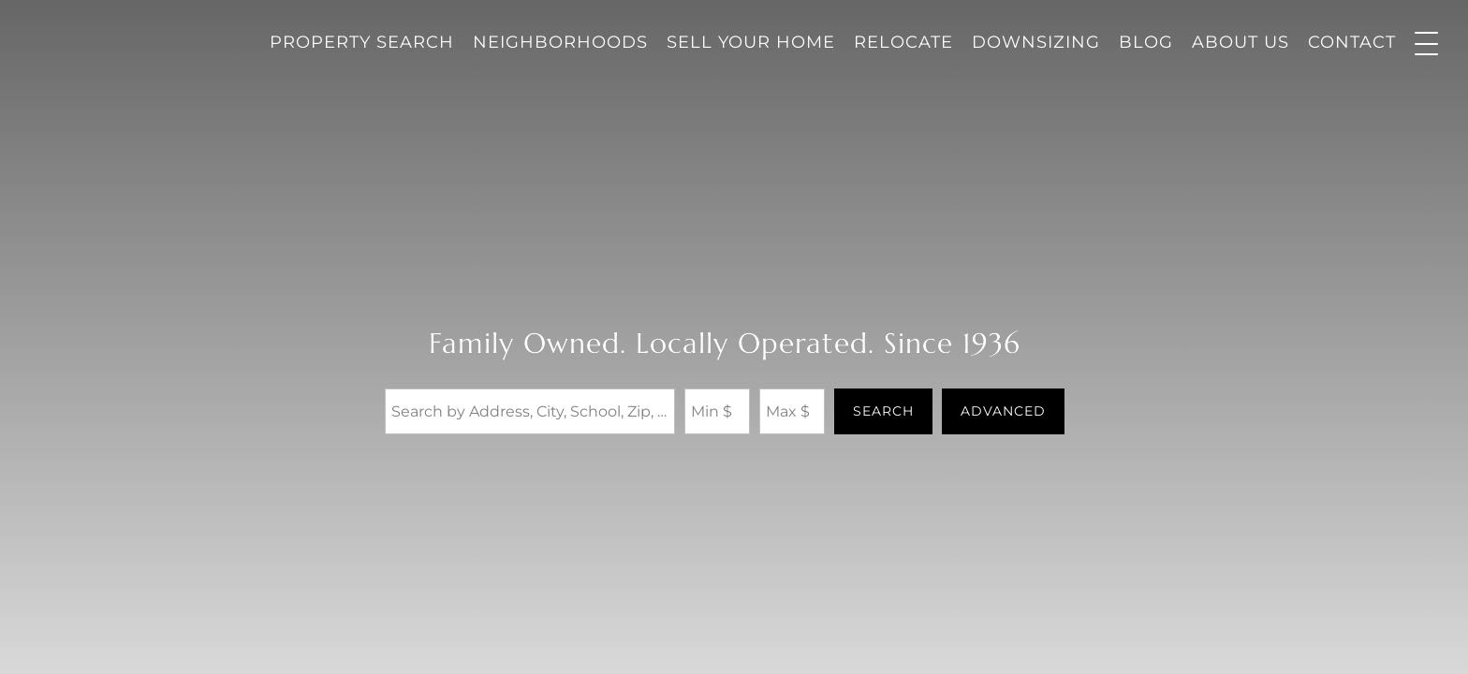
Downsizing (1036, 42)
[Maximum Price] (792, 410)
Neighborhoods (560, 42)
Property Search (362, 42)
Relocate (903, 42)
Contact (1352, 42)
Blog (1146, 42)
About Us (1240, 42)
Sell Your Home (751, 42)
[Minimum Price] (717, 410)
